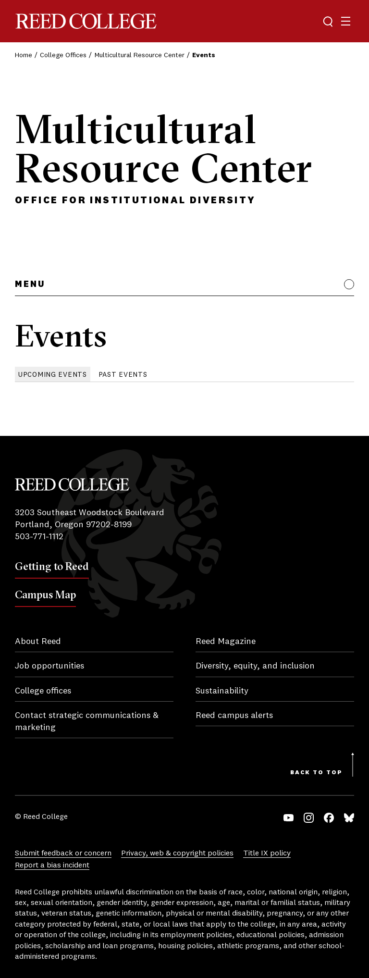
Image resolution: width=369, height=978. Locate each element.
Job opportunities (49, 666)
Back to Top (316, 773)
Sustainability (222, 691)
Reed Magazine (226, 641)
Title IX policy (267, 853)
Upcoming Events (52, 374)
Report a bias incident (52, 865)
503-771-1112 (39, 536)
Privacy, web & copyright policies (177, 853)
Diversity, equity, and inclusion (255, 666)
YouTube (288, 818)
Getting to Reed (52, 566)
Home (23, 55)
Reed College (86, 21)
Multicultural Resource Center (139, 55)
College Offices (63, 55)
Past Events (123, 374)
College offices (43, 691)
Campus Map (45, 594)
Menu (30, 284)
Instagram (309, 818)
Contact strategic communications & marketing (87, 721)
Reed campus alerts (234, 715)
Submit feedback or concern (63, 853)
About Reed (38, 641)
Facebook (329, 818)
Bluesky (349, 818)
